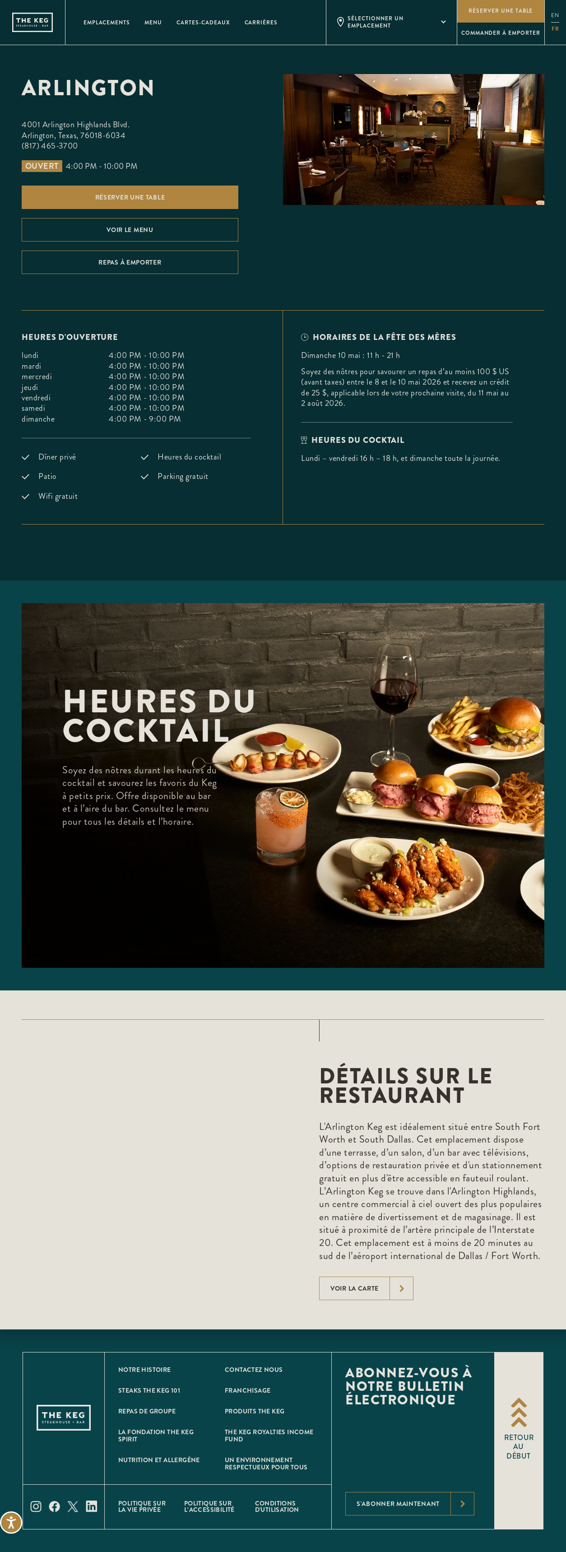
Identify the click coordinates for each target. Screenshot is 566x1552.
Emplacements (107, 23)
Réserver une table (130, 197)
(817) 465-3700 (50, 146)
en (555, 15)
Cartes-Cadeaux (203, 23)
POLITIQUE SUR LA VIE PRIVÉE (142, 1506)
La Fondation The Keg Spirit (156, 1435)
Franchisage (247, 1390)
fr (555, 29)
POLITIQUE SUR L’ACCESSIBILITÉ (209, 1506)
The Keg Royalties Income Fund (269, 1435)
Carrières (261, 23)
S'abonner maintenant (415, 1503)
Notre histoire (144, 1369)
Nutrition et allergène (159, 1459)
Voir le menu (130, 229)
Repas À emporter (129, 262)
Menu (153, 23)
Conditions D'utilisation (277, 1506)
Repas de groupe (147, 1411)
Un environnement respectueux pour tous (266, 1463)
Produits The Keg (254, 1411)
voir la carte (371, 1288)
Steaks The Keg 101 (149, 1390)
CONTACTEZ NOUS (254, 1369)
